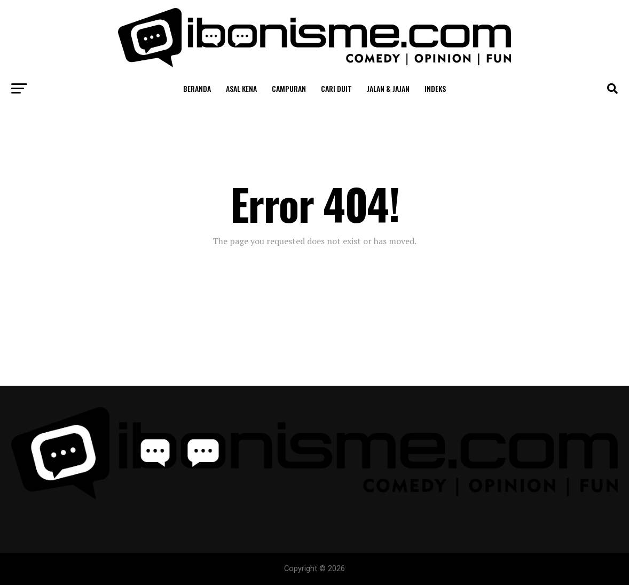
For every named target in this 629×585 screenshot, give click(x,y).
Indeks (435, 88)
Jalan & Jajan (388, 88)
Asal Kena (241, 88)
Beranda (197, 88)
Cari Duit (336, 88)
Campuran (289, 88)
